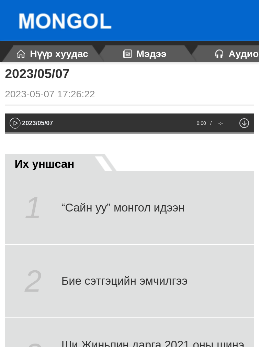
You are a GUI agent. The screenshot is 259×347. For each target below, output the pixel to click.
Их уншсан (56, 162)
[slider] (129, 133)
